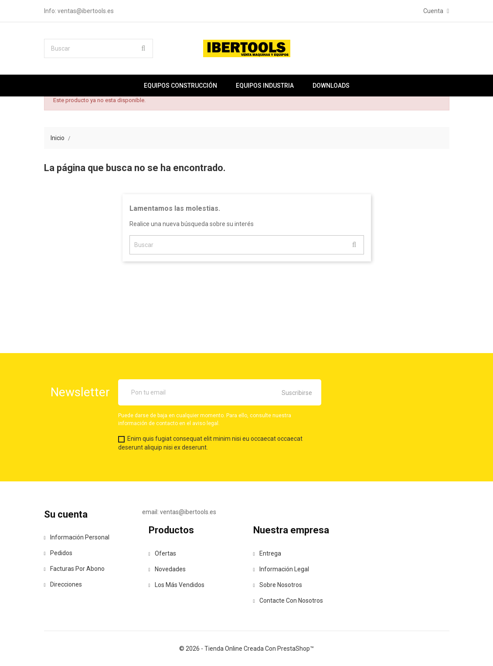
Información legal (281, 569)
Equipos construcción (180, 85)
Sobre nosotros (277, 584)
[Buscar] (98, 48)
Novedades (167, 569)
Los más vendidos (176, 584)
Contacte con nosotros (288, 600)
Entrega (267, 553)
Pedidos (58, 552)
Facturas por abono (74, 568)
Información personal (76, 537)
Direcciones (63, 584)
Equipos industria (265, 85)
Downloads (331, 85)
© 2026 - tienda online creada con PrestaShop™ (246, 648)
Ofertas (162, 553)
